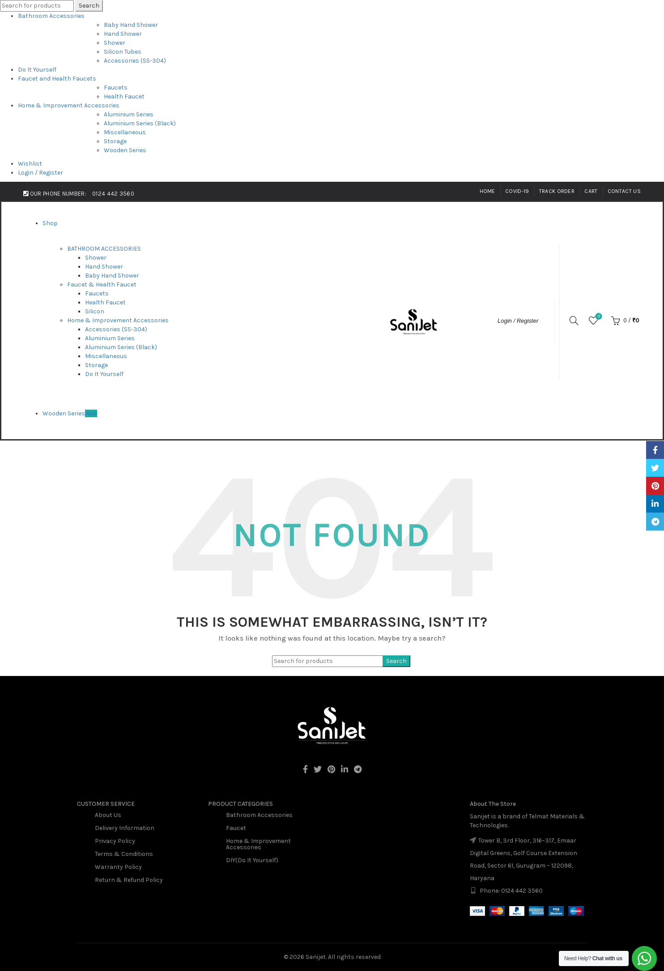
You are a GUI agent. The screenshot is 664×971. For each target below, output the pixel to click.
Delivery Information (124, 828)
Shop (50, 223)
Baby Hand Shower (131, 25)
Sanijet (316, 957)
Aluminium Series (128, 114)
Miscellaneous (125, 132)
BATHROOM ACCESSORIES (104, 248)
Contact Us (624, 191)
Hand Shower (123, 34)
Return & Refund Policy (129, 880)
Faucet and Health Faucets (57, 78)
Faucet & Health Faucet (101, 284)
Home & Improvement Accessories (68, 105)
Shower (114, 43)
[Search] (574, 320)
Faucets (116, 87)
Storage (115, 141)
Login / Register (40, 172)
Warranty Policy (118, 867)
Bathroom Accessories (51, 16)
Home (487, 191)
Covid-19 (517, 191)
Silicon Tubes (122, 52)
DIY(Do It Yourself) (252, 860)
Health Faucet (124, 96)
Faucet (236, 828)
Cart (590, 191)
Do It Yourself (37, 69)
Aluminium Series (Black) (140, 123)
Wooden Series (125, 150)
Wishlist (30, 163)
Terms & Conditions (124, 854)
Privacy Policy (115, 841)
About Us (108, 815)
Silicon (94, 311)
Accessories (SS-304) (135, 60)
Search (89, 5)
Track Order (557, 191)
